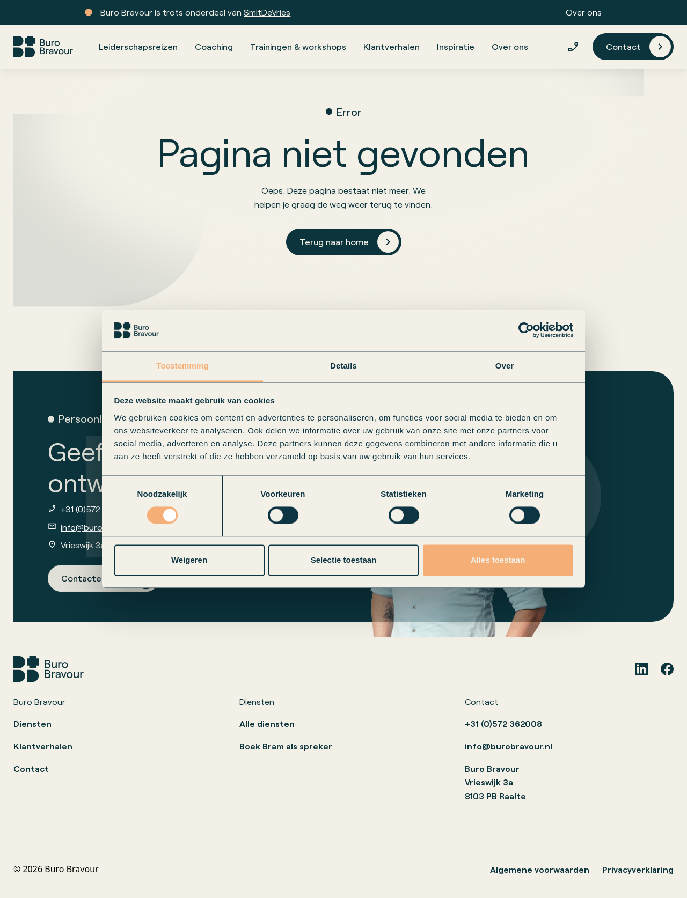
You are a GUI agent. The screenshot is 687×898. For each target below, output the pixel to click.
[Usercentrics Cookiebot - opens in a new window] (526, 330)
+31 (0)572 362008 (97, 509)
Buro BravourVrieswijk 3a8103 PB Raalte (495, 782)
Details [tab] (343, 365)
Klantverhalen (391, 46)
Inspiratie (455, 46)
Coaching (214, 46)
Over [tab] (504, 365)
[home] (43, 47)
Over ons (584, 12)
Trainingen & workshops (298, 46)
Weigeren (189, 559)
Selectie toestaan (344, 559)
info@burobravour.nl (101, 527)
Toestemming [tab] (182, 365)
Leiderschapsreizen (138, 46)
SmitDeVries (267, 12)
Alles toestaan (498, 559)
